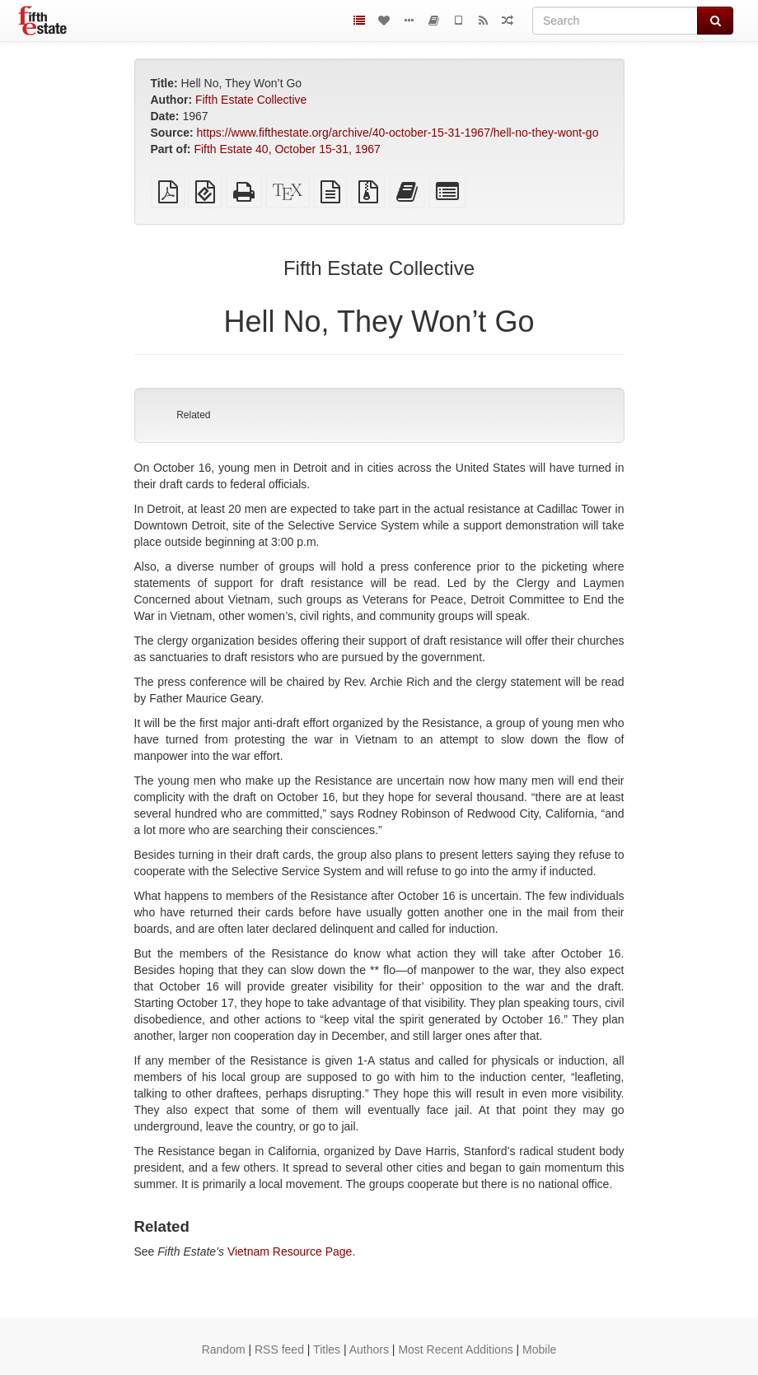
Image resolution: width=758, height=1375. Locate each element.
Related (193, 415)
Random (224, 1349)
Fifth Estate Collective (250, 99)
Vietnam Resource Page (290, 1251)
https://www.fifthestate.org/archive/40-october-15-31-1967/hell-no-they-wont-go (398, 132)
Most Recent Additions (455, 1349)
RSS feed (279, 1349)
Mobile (539, 1349)
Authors (369, 1349)
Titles (326, 1349)
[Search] (615, 21)
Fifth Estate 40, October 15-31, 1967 (287, 149)
